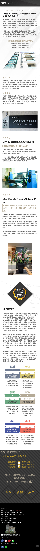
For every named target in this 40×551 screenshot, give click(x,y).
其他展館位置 (18, 510)
